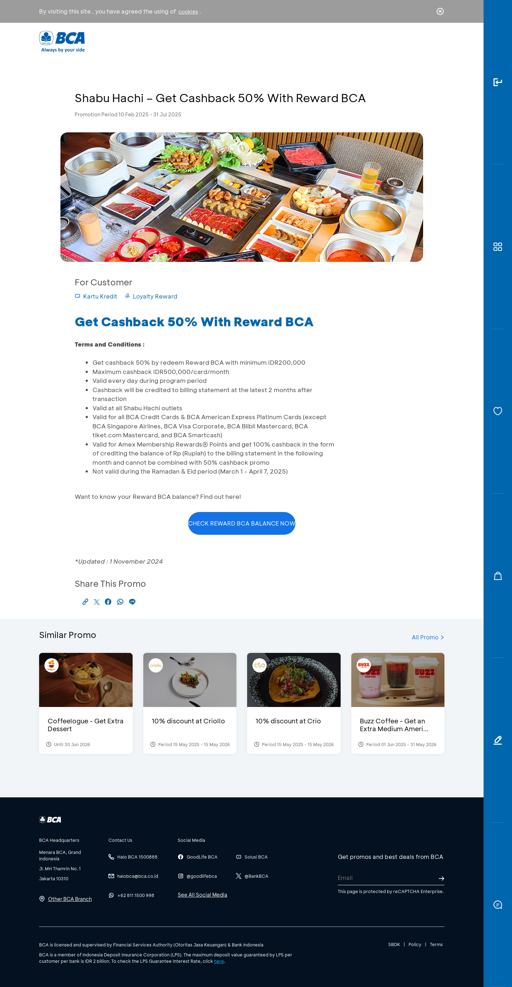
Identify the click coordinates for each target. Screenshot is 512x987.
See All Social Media (202, 894)
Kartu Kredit (96, 296)
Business (232, 41)
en (438, 41)
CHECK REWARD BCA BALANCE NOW (241, 523)
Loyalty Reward (150, 296)
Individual (184, 41)
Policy (415, 944)
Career (330, 41)
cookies (188, 11)
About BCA (282, 41)
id (425, 41)
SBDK (394, 944)
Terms (436, 944)
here (219, 961)
